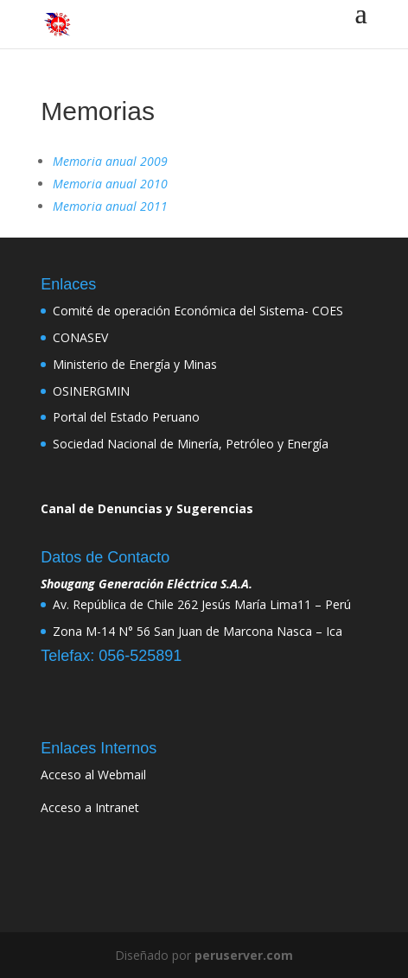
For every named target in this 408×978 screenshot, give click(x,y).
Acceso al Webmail (93, 774)
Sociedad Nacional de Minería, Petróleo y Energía (190, 443)
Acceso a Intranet (90, 807)
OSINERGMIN (91, 391)
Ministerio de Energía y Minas (135, 364)
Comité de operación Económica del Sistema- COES (198, 310)
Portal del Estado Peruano (126, 417)
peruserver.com (243, 955)
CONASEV (80, 337)
